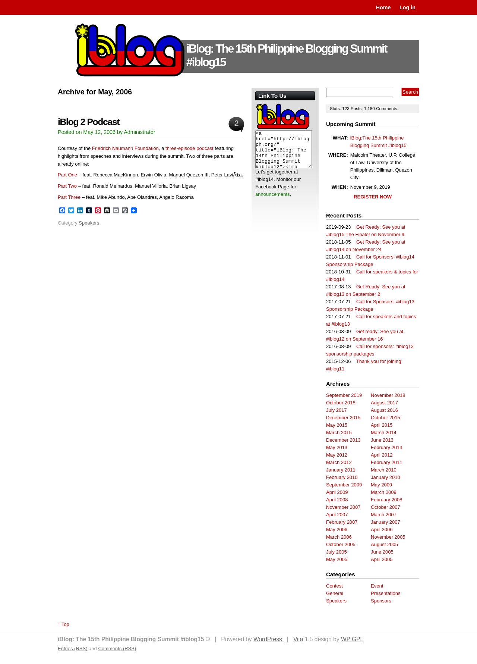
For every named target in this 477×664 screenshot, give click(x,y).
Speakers (89, 223)
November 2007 (343, 507)
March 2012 (339, 462)
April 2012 (382, 455)
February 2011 (386, 462)
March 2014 (384, 432)
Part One (67, 175)
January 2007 (385, 522)
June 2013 (382, 440)
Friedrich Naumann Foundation (125, 148)
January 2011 (341, 470)
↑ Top (63, 624)
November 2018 (388, 395)
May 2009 (381, 485)
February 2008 (386, 499)
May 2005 (336, 559)
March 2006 (339, 537)
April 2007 (337, 514)
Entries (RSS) (72, 648)
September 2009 (344, 485)
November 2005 (388, 537)
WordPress (268, 639)
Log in (407, 7)
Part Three (69, 197)
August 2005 (384, 544)
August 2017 (384, 402)
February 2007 (342, 522)
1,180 (370, 108)
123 (346, 108)
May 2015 (336, 425)
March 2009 (384, 492)
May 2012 (336, 455)
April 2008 (337, 499)
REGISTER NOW (373, 197)
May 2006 (336, 529)
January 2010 (385, 477)
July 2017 (336, 410)
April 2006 (382, 529)
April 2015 (382, 425)
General (334, 593)
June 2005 (382, 552)
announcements (272, 194)
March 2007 (384, 514)
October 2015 (385, 417)
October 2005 (341, 544)
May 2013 (336, 447)
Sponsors (381, 601)
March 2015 (339, 432)
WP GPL (352, 639)
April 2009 (337, 492)
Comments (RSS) (117, 648)
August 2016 (384, 410)
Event (377, 586)
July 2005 (336, 552)
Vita (298, 639)
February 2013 (386, 447)
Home (383, 7)
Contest (334, 586)
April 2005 (382, 559)
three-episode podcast (189, 148)
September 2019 (344, 395)
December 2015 (343, 417)
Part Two (67, 186)
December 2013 (343, 440)
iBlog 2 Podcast (88, 122)
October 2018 (341, 402)
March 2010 (384, 470)
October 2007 (385, 507)
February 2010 (342, 477)
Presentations (386, 593)
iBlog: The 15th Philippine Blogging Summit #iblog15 (286, 55)
